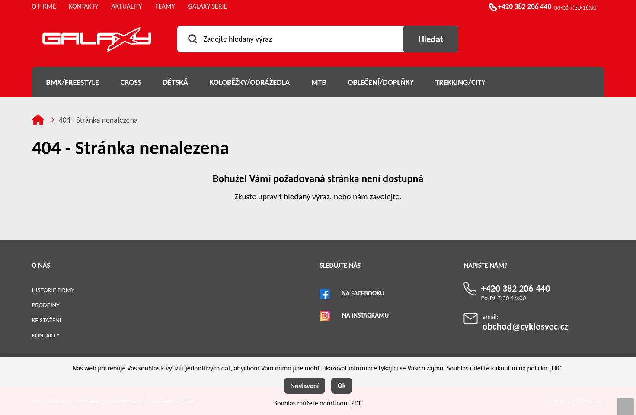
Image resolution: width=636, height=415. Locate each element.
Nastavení (305, 386)
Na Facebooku (363, 293)
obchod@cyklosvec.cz (525, 326)
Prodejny (46, 305)
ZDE (356, 403)
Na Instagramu (365, 315)
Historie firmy (53, 290)
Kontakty (46, 335)
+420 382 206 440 (524, 6)
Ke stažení (46, 320)
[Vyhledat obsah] (430, 39)
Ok (342, 386)
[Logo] (97, 41)
